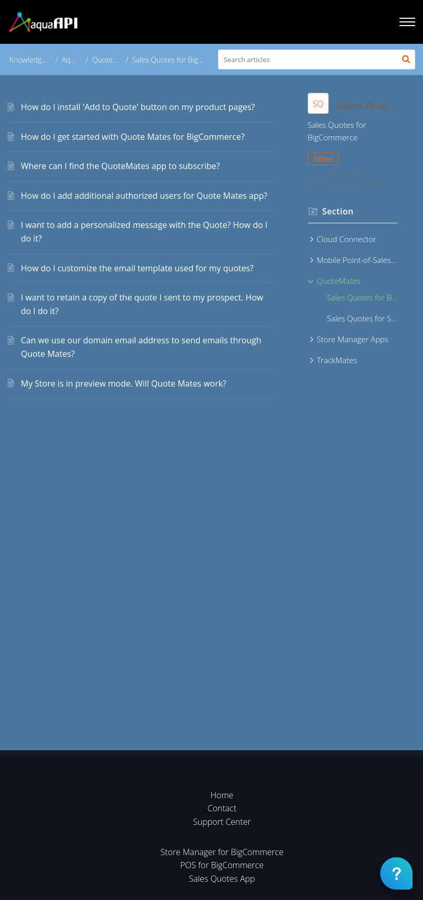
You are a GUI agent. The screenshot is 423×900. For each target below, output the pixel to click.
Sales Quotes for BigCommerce (362, 297)
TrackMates (337, 360)
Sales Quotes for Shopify (362, 318)
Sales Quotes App (222, 878)
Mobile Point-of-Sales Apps (357, 260)
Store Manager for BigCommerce (222, 852)
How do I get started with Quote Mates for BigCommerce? (133, 136)
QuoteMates (112, 60)
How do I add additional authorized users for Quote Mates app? (144, 195)
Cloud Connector (346, 239)
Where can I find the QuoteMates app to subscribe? (120, 166)
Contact (222, 808)
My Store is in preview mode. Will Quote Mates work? (123, 383)
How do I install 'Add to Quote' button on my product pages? (138, 107)
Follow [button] (323, 158)
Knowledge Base (36, 60)
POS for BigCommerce (222, 865)
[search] (316, 59)
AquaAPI (75, 60)
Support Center (222, 821)
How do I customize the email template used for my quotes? (137, 268)
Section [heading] (338, 211)
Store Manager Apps (352, 339)
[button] (406, 59)
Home (222, 795)
